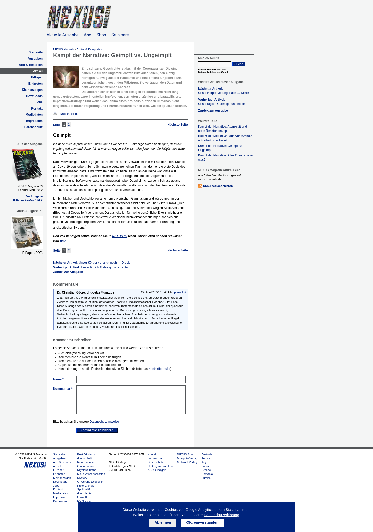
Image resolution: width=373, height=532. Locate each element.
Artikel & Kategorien (89, 49)
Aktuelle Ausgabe (63, 35)
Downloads (34, 96)
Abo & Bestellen (31, 65)
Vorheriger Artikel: (90, 267)
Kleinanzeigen (32, 90)
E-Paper (37, 77)
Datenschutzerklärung (221, 515)
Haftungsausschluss (160, 466)
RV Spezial (84, 501)
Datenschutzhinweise (104, 422)
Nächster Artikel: (91, 262)
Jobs (39, 102)
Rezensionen (85, 462)
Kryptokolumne (86, 470)
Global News (85, 466)
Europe (205, 477)
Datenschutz (33, 127)
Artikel (38, 71)
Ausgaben (35, 58)
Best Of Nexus (86, 454)
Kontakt (37, 108)
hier (63, 241)
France (205, 458)
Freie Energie (85, 485)
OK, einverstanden (202, 522)
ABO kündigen (157, 470)
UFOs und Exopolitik (90, 481)
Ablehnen (163, 522)
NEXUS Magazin (64, 49)
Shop (101, 35)
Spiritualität (84, 489)
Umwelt (82, 497)
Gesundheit (84, 458)
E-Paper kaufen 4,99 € (28, 200)
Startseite (35, 52)
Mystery (82, 477)
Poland (205, 466)
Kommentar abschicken (97, 430)
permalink (180, 292)
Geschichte (84, 493)
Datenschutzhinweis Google (213, 72)
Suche (238, 64)
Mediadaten (34, 115)
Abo (87, 35)
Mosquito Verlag (187, 458)
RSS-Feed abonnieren (218, 185)
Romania (207, 473)
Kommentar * (63, 389)
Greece (206, 470)
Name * (58, 379)
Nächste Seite (177, 124)
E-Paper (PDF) (32, 253)
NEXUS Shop (186, 454)
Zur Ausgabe (34, 196)
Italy (203, 462)
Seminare (120, 35)
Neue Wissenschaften (91, 473)
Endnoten (35, 83)
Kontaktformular (159, 369)
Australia (206, 454)
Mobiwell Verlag (187, 462)
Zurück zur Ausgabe (68, 272)
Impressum (34, 121)
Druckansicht (69, 114)
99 (119, 236)
